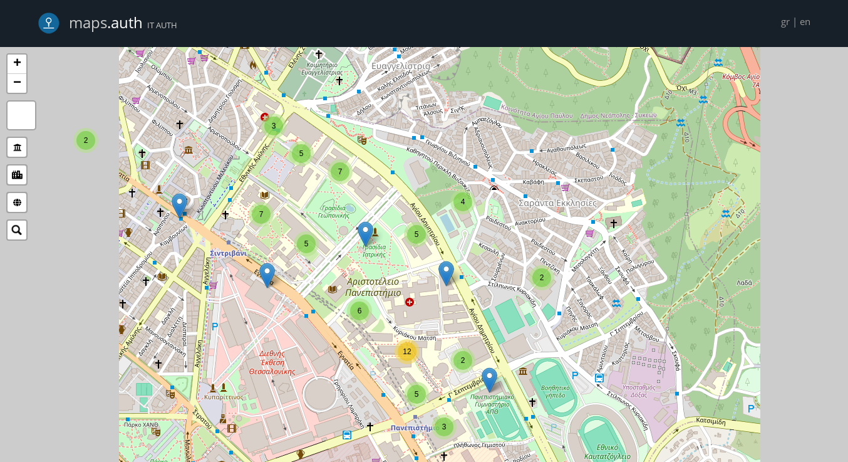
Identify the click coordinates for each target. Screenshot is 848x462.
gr (785, 21)
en (805, 21)
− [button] (17, 83)
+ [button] (17, 64)
